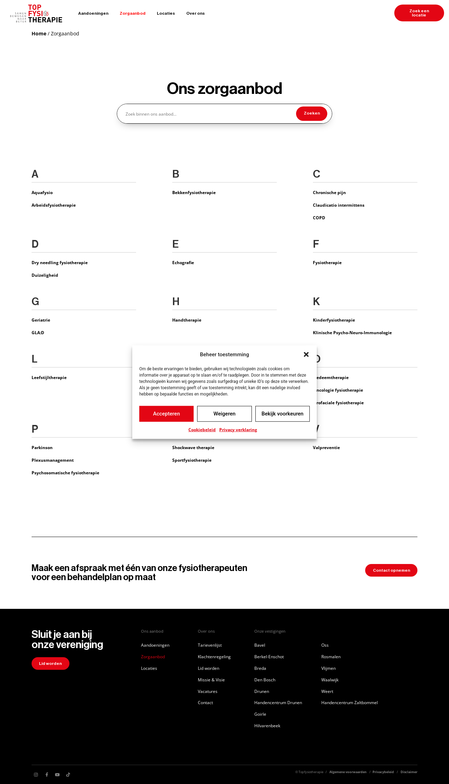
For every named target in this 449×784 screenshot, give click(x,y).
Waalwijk (330, 679)
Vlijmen (328, 668)
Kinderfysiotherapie (334, 320)
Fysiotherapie (327, 262)
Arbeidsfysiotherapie (54, 205)
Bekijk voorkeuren (282, 414)
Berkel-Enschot (269, 656)
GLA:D (38, 332)
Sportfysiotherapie (192, 460)
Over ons (195, 13)
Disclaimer (409, 772)
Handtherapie (186, 320)
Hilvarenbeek (267, 725)
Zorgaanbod (133, 13)
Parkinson (42, 447)
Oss (325, 645)
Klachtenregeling (214, 656)
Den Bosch (264, 679)
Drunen (261, 691)
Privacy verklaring (238, 429)
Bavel (259, 645)
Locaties (166, 13)
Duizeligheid (45, 275)
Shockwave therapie (193, 447)
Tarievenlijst (210, 645)
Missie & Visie (211, 679)
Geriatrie (41, 320)
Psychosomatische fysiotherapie (65, 472)
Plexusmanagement (53, 460)
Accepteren (166, 414)
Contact (205, 702)
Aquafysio (42, 192)
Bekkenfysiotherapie (194, 192)
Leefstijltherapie (49, 377)
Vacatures (207, 691)
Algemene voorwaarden (348, 772)
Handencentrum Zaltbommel (349, 702)
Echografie (183, 262)
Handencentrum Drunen (278, 702)
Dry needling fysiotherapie (60, 262)
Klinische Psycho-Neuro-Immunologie (352, 332)
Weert (327, 691)
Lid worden (208, 668)
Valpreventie (326, 447)
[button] (306, 354)
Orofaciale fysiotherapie (338, 402)
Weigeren (225, 414)
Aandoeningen (93, 13)
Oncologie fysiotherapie (338, 390)
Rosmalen (331, 656)
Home (39, 33)
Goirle (260, 714)
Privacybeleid (383, 772)
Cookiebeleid (202, 429)
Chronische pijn (329, 192)
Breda (260, 668)
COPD (319, 217)
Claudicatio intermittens (338, 205)
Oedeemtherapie (331, 377)
